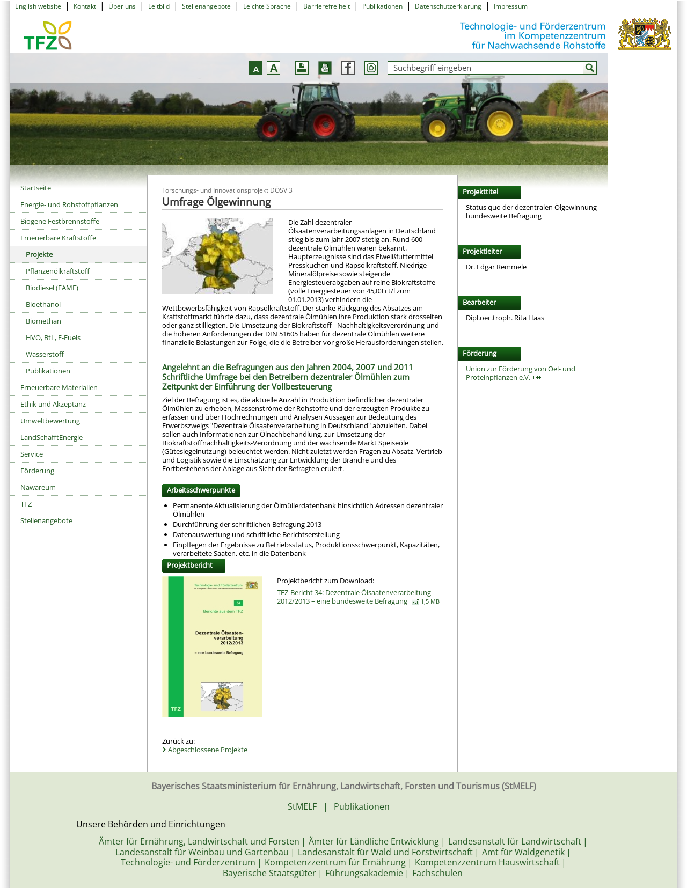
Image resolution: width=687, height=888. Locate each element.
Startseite (35, 188)
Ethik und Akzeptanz (53, 404)
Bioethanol (43, 304)
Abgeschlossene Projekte (207, 749)
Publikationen (382, 6)
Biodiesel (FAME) (52, 287)
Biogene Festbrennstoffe (59, 221)
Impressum (511, 6)
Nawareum (38, 487)
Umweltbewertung (50, 420)
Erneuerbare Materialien (59, 387)
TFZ (26, 504)
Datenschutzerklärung (448, 6)
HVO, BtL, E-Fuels (53, 337)
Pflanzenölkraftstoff (58, 271)
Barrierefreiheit (326, 6)
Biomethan (43, 321)
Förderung (37, 470)
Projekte (39, 254)
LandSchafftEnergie (51, 437)
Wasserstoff (45, 354)
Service (31, 454)
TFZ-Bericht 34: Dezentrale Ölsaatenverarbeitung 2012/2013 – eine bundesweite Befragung (358, 597)
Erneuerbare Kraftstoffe (58, 238)
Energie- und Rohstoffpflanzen (69, 204)
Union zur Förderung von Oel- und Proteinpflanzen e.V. (520, 373)
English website (38, 6)
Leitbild (159, 6)
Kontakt (85, 6)
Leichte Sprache (267, 6)
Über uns (122, 6)
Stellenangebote (206, 6)
